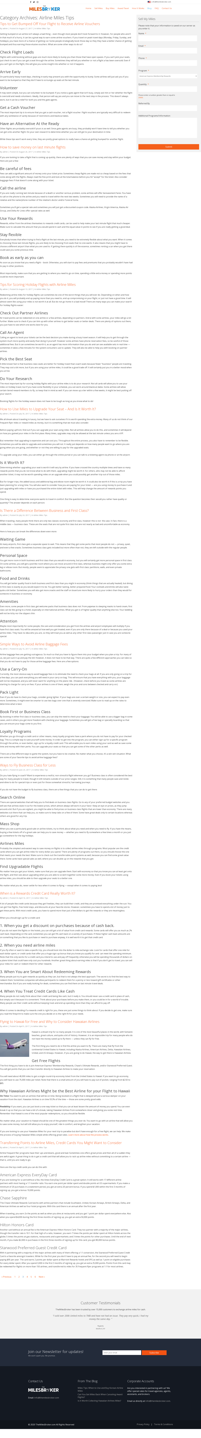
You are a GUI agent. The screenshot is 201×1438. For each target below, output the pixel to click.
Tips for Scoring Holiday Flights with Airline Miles (41, 284)
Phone (142, 58)
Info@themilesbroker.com (46, 1402)
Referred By (144, 103)
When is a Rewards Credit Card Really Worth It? (40, 893)
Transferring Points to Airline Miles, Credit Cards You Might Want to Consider (66, 1142)
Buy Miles (110, 8)
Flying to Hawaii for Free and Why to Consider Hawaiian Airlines (54, 1021)
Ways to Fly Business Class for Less (30, 765)
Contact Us (167, 8)
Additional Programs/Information (154, 115)
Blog (149, 8)
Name (142, 33)
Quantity (143, 84)
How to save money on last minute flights (35, 147)
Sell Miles (98, 8)
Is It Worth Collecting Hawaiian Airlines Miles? (99, 1405)
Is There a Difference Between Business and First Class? (48, 510)
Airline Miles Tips (43, 28)
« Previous (6, 1276)
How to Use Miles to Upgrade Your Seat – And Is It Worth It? (52, 408)
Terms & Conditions (163, 1429)
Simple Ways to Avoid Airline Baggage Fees (36, 644)
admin (5, 28)
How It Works (138, 8)
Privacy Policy (143, 1429)
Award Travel (123, 8)
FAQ (157, 8)
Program (143, 70)
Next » (42, 1276)
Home (88, 8)
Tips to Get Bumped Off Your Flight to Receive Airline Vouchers (54, 23)
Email (142, 46)
